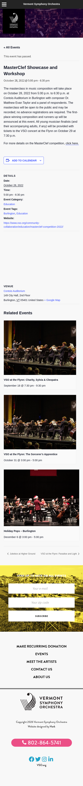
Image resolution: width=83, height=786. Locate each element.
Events (41, 654)
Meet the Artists (41, 661)
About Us (41, 677)
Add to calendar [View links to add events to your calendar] (24, 160)
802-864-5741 (41, 743)
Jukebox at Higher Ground (22, 554)
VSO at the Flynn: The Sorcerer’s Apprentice (30, 454)
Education (9, 204)
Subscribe (41, 616)
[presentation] (40, 347)
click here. (72, 143)
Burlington (9, 213)
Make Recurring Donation (42, 646)
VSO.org (41, 765)
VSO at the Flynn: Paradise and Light (59, 554)
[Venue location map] (41, 257)
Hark (52, 726)
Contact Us (41, 669)
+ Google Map (52, 300)
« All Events (12, 47)
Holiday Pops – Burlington (20, 531)
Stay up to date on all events (41, 575)
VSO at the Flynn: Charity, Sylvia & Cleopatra (31, 379)
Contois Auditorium (14, 291)
